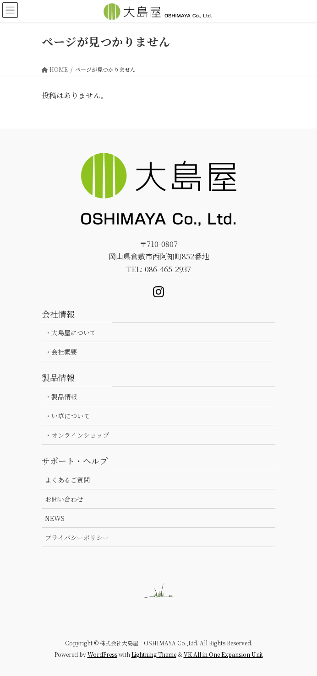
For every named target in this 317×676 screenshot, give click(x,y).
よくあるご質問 (67, 479)
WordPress (102, 654)
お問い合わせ (64, 499)
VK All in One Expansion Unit (223, 654)
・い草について (67, 415)
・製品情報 (61, 396)
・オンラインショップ (77, 435)
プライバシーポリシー (77, 537)
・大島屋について (70, 332)
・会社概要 (61, 351)
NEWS (55, 518)
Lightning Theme (153, 654)
